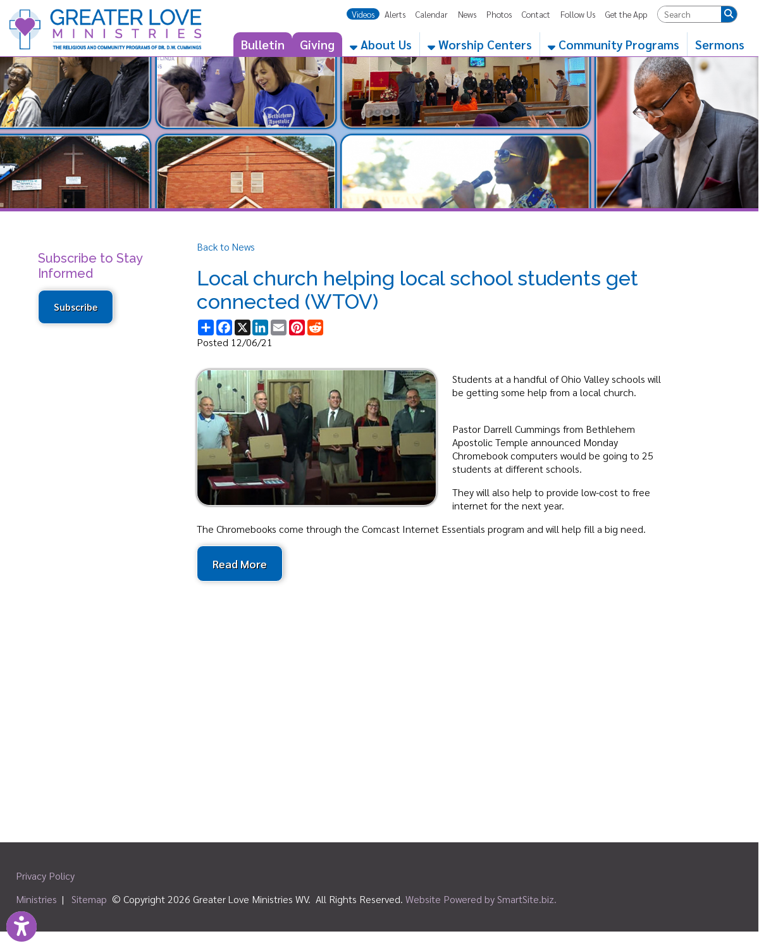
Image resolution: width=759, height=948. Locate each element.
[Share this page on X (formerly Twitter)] (242, 327)
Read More (240, 563)
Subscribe (75, 307)
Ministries (36, 899)
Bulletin (263, 44)
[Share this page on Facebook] (224, 327)
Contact (536, 14)
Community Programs (613, 44)
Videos (363, 14)
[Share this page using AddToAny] (206, 327)
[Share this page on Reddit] (315, 327)
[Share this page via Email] (278, 327)
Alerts (395, 14)
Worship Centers (480, 44)
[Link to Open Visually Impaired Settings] (21, 926)
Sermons (719, 44)
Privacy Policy (45, 875)
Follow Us (577, 14)
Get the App (626, 14)
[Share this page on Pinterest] (297, 327)
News (467, 14)
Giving (317, 44)
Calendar (432, 14)
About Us (381, 44)
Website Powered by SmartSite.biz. (481, 899)
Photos (499, 14)
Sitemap (89, 899)
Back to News (226, 246)
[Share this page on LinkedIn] (260, 327)
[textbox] (689, 14)
